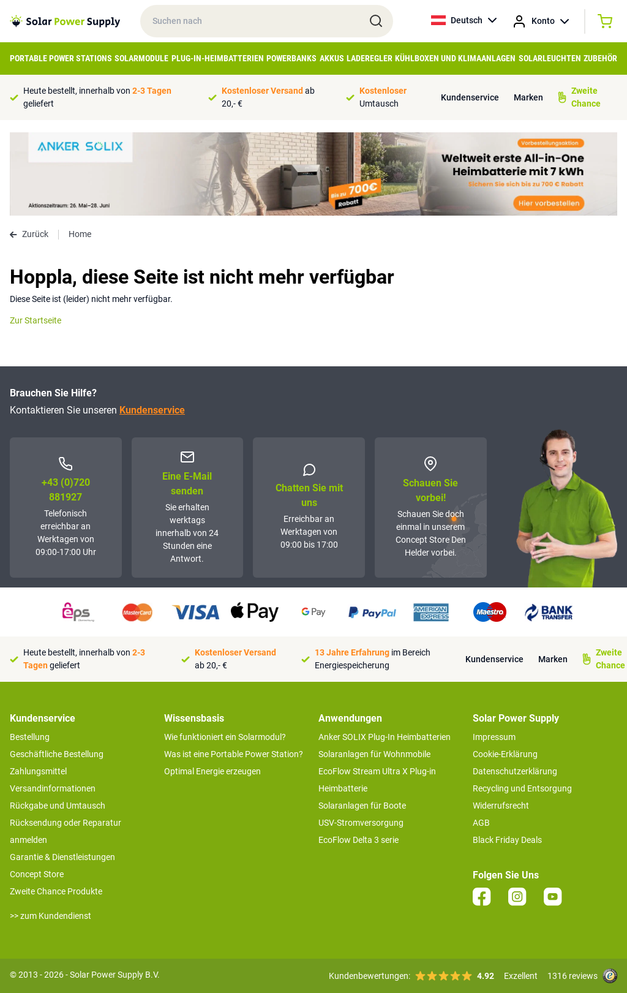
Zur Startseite (35, 320)
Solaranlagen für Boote (362, 805)
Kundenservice (470, 97)
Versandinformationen (53, 788)
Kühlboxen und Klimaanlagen (455, 58)
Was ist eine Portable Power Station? (233, 754)
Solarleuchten (550, 58)
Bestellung (30, 737)
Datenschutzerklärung (515, 771)
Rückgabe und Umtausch (57, 805)
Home (80, 234)
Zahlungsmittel (38, 771)
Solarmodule (141, 58)
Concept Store (37, 874)
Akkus (332, 58)
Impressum (494, 737)
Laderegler (369, 58)
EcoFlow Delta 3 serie (358, 840)
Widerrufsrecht (501, 805)
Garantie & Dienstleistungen (62, 857)
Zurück (29, 234)
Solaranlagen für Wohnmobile (374, 754)
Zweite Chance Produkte (56, 891)
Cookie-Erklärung (505, 754)
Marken (528, 97)
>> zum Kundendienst (50, 916)
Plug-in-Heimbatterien (217, 58)
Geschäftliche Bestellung (56, 754)
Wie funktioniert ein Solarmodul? (225, 737)
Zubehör (600, 58)
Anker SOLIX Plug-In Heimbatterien (384, 737)
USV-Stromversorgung (361, 823)
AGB (481, 823)
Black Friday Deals (507, 840)
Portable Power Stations (61, 58)
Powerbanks (291, 58)
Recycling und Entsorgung (522, 788)
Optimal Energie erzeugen (212, 771)
